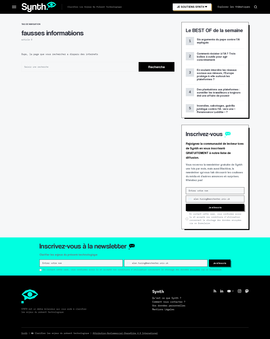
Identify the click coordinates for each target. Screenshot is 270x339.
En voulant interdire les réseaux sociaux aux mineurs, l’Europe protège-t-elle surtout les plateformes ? (217, 74)
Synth (24, 333)
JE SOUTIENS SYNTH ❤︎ (192, 6)
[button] (14, 7)
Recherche (156, 67)
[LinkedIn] (221, 291)
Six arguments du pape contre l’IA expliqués (218, 41)
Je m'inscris (215, 207)
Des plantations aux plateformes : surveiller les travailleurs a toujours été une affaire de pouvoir (218, 92)
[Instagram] (239, 291)
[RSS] (215, 291)
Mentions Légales (163, 309)
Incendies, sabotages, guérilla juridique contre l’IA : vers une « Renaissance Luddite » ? (216, 108)
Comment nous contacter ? (168, 302)
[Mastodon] (247, 291)
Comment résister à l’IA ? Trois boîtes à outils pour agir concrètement (216, 56)
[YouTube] (230, 291)
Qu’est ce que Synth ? (166, 298)
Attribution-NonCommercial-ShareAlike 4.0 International (125, 333)
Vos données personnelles (168, 306)
